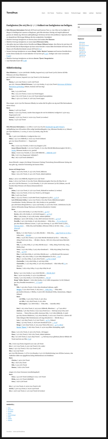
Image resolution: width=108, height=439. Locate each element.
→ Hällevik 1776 (50, 153)
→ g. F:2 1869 (58, 325)
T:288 (25, 61)
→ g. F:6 (23, 252)
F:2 (40, 49)
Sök (79, 27)
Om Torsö (51, 13)
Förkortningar (76, 13)
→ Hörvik (27, 235)
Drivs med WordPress (19, 431)
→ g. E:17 (57, 219)
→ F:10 (54, 322)
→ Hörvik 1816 (50, 273)
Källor (85, 13)
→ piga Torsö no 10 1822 (63, 233)
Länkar (91, 13)
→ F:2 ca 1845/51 (60, 221)
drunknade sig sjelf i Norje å (55, 127)
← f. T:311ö (38, 282)
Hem (43, 13)
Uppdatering (82, 52)
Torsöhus (12, 12)
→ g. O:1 (55, 197)
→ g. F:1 (47, 320)
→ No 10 (47, 278)
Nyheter (99, 13)
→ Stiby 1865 (48, 289)
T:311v (46, 53)
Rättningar (82, 42)
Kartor (67, 13)
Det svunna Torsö (84, 45)
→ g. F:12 (48, 214)
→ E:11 (58, 256)
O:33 (29, 339)
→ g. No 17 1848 (50, 259)
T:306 (8, 56)
